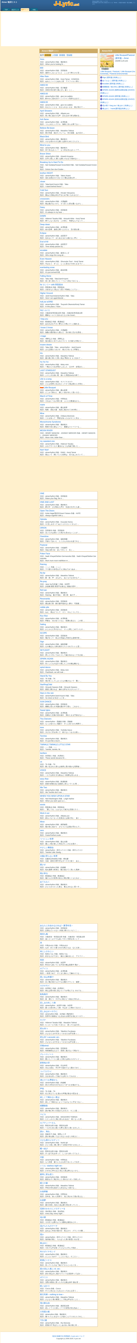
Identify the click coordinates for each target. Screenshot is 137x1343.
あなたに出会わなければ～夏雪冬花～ (56, 926)
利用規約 (67, 1336)
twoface (43, 753)
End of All (44, 242)
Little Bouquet (50, 388)
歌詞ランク (15, 10)
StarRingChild (46, 684)
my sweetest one (47, 441)
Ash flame (44, 119)
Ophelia (43, 519)
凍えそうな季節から (49, 1080)
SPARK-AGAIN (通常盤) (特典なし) (116, 96)
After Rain (44, 76)
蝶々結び (44, 1149)
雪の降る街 (45, 1303)
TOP (6, 10)
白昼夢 (43, 1200)
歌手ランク (25, 10)
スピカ (43, 1114)
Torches (43, 736)
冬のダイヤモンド (48, 1252)
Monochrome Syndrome (50, 422)
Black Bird (44, 137)
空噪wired (44, 1046)
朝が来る (44, 873)
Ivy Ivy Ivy (44, 362)
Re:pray (43, 581)
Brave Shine (45, 154)
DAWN (43, 216)
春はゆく (44, 1243)
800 (41, 68)
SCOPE (43, 633)
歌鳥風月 (44, 994)
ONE (42, 493)
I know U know (46, 327)
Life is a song (45, 379)
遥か (42, 1234)
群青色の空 (45, 1063)
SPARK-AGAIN (46, 659)
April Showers (46, 111)
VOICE (43, 770)
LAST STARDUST (48, 370)
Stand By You (46, 676)
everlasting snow (47, 267)
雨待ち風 (44, 934)
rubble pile (44, 607)
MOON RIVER (46, 430)
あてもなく (45, 882)
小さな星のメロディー (49, 1140)
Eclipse (43, 233)
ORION (43, 528)
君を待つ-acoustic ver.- (50, 1037)
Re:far (42, 573)
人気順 (55, 55)
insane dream (46, 345)
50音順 (48, 55)
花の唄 (43, 1217)
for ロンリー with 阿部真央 (51, 285)
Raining (43, 564)
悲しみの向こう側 (48, 1003)
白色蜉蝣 (44, 1191)
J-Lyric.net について (78, 1336)
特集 (34, 10)
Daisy (42, 207)
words (42, 805)
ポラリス (44, 1277)
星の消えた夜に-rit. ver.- (50, 1269)
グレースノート (47, 1054)
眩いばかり (45, 1286)
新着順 (62, 55)
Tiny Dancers (45, 719)
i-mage (43, 336)
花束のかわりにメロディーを (52, 1209)
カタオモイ (45, 986)
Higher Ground (46, 293)
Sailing (43, 624)
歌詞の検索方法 (58, 1336)
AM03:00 (44, 94)
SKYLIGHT (45, 650)
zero (42, 830)
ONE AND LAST (47, 502)
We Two (43, 787)
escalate (43, 250)
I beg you (44, 319)
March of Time (46, 396)
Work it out (44, 813)
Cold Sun (44, 190)
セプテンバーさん (48, 1123)
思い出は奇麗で (47, 977)
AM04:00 (44, 102)
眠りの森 (44, 1183)
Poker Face (45, 554)
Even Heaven (46, 259)
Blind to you (45, 145)
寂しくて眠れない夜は (49, 1097)
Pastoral (43, 545)
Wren (42, 822)
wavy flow (44, 779)
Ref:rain (43, 590)
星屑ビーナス (46, 1260)
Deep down (45, 224)
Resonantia (45, 599)
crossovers (44, 199)
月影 (42, 1157)
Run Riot (44, 616)
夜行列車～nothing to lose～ (52, 1294)
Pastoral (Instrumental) (119, 74)
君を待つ (44, 1028)
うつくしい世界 (47, 839)
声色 (42, 1089)
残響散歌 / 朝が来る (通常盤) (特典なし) (118, 87)
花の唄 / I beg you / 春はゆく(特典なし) (117, 105)
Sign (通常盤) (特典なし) (112, 77)
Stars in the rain (47, 693)
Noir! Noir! (44, 450)
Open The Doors (47, 511)
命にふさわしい (47, 951)
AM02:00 (44, 85)
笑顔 (42, 960)
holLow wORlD (46, 302)
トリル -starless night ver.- (51, 1166)
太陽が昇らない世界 (49, 856)
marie (42, 405)
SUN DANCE (45, 702)
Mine (42, 413)
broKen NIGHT (46, 173)
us (41, 762)
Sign (42, 642)
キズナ (43, 1020)
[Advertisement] (68, 29)
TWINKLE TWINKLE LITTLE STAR (55, 745)
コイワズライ (46, 1071)
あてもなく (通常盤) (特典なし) (114, 81)
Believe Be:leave (47, 128)
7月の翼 (43, 1320)
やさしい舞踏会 (47, 847)
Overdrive (44, 536)
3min (42, 59)
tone (42, 727)
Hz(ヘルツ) (45, 310)
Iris (41, 353)
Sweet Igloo (45, 710)
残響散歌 (44, 1106)
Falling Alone (45, 276)
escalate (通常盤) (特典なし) (113, 84)
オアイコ (44, 968)
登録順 (69, 55)
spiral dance (45, 667)
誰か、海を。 (46, 1131)
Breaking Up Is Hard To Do (51, 162)
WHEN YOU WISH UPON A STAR (55, 796)
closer (42, 182)
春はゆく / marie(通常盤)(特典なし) (116, 109)
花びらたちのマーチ (49, 1226)
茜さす (43, 865)
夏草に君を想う (47, 1174)
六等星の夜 (45, 1312)
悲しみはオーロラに (49, 1011)
